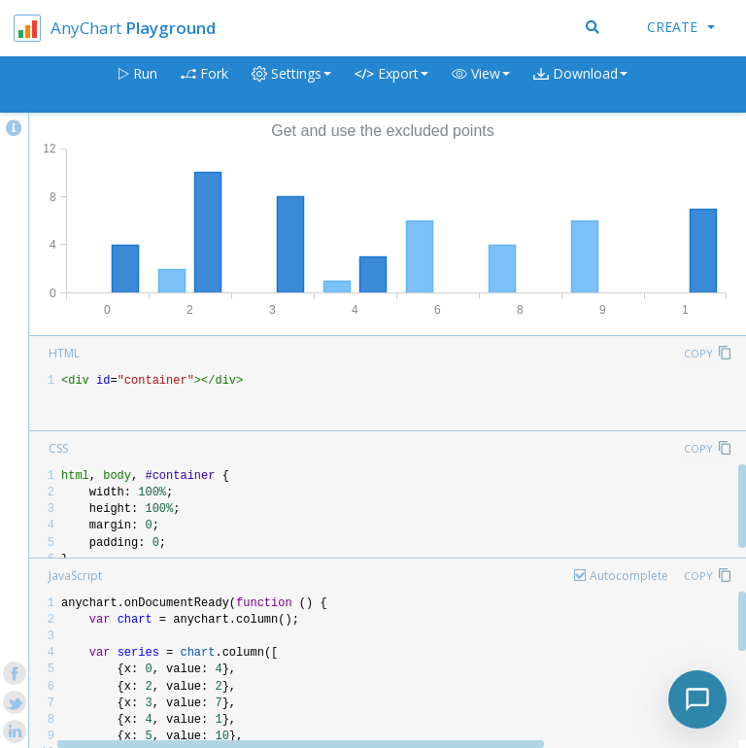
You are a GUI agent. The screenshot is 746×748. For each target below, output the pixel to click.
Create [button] (681, 26)
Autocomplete (629, 575)
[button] (481, 85)
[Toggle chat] (697, 699)
